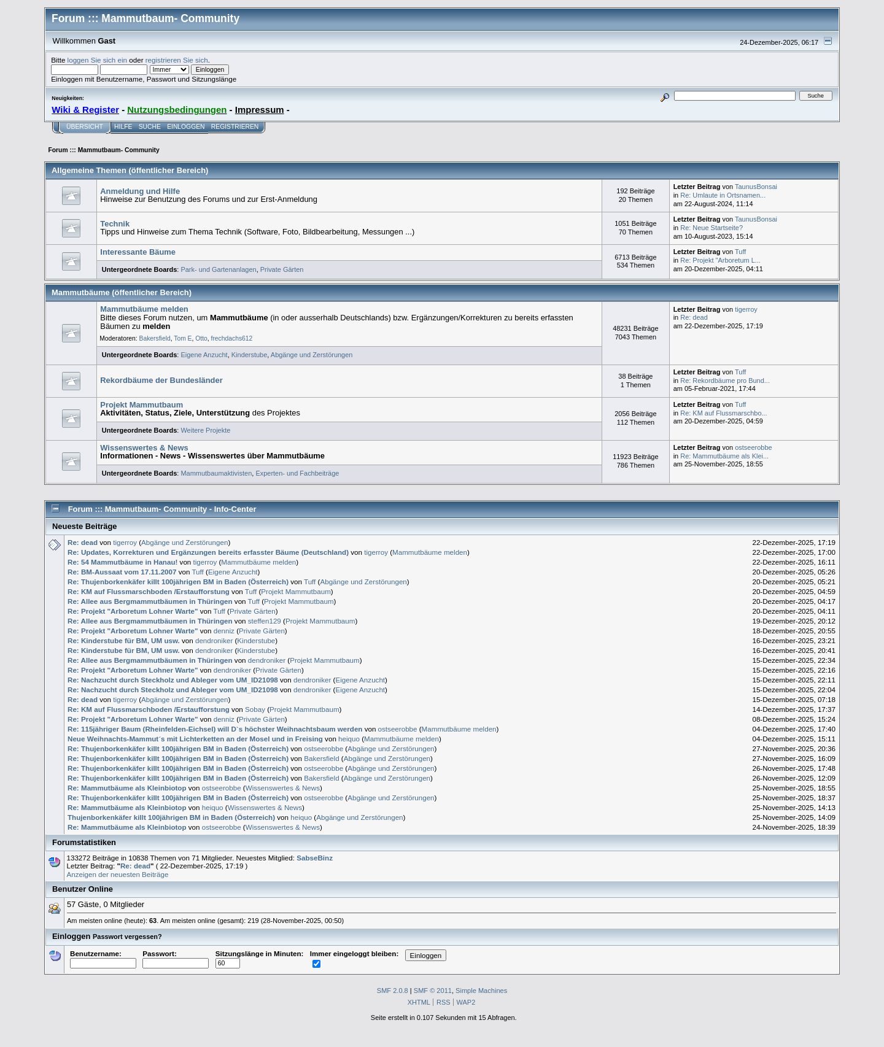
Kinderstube (249, 354)
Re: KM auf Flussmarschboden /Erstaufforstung (149, 591)
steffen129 (264, 621)
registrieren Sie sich (176, 60)
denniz (224, 631)
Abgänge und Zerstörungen (312, 354)
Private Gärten (282, 269)
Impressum (259, 109)
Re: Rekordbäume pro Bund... (725, 380)
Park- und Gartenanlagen (218, 269)
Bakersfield (155, 338)
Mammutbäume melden (144, 309)
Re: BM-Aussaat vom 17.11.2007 (122, 572)
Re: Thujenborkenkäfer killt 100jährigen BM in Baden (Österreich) (178, 581)
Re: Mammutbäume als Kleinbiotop (127, 788)
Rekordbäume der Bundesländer (161, 380)
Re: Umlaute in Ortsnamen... (723, 195)
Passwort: (175, 958)
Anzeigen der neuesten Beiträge (117, 874)
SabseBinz (315, 858)
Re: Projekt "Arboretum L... (720, 260)
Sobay (255, 709)
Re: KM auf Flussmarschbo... (723, 413)
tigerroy (746, 309)
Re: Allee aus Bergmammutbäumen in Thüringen (150, 601)
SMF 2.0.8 (392, 990)
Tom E (183, 338)
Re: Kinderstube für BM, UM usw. (124, 640)
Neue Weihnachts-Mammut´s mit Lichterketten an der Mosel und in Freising (195, 739)
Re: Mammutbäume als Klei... (724, 456)
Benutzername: (103, 958)
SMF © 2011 (433, 990)
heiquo (349, 739)
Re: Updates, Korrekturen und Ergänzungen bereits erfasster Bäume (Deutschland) (208, 552)
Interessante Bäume (138, 252)
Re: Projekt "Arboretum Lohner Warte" (133, 611)
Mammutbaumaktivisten (216, 473)
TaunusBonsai (756, 186)
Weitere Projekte (205, 430)
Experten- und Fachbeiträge (297, 473)
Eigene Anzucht (203, 354)
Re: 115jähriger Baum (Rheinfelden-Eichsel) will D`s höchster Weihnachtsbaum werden (215, 729)
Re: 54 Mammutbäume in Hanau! (124, 562)
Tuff (740, 251)
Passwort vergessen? (127, 936)
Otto (201, 338)
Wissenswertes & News (144, 447)
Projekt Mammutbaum (141, 404)
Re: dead (694, 317)
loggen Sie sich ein (97, 60)
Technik (115, 223)
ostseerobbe (753, 447)
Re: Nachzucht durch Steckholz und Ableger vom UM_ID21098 (173, 680)
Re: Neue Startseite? (711, 227)
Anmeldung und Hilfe (140, 191)
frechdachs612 (232, 338)
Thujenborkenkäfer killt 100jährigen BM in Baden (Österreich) (171, 817)
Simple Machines (481, 990)
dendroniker (214, 640)
